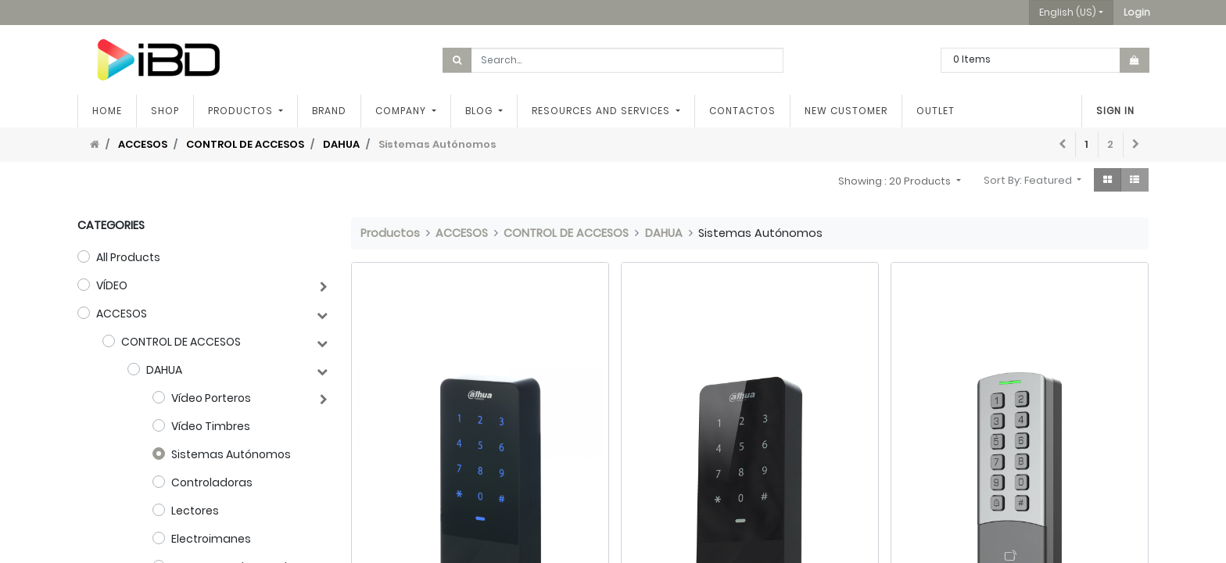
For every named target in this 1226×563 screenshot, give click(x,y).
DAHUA (341, 144)
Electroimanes (211, 539)
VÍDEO (111, 285)
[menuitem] (107, 111)
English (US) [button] (1067, 12)
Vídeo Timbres (210, 426)
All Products (128, 257)
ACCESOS (142, 144)
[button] (1136, 12)
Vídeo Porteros (211, 398)
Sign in (1115, 110)
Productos (390, 233)
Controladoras (212, 482)
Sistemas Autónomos (231, 454)
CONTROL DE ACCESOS (245, 144)
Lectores (195, 510)
